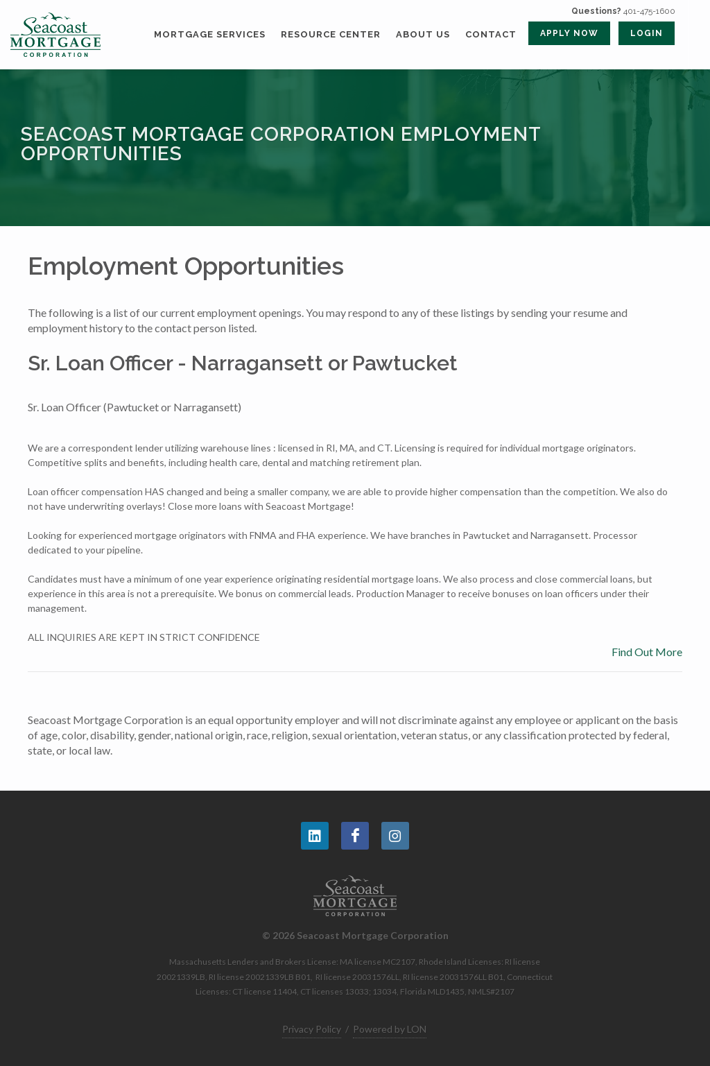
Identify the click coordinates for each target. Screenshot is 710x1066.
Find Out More (647, 651)
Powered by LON (389, 1029)
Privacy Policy (311, 1029)
